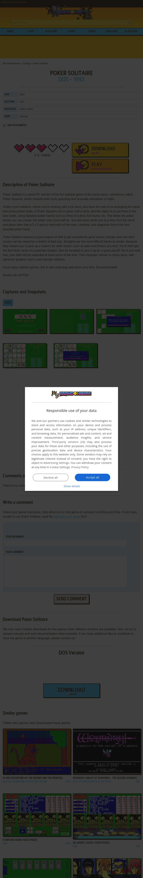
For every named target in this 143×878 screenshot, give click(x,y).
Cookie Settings (60, 467)
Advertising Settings (56, 463)
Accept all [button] (92, 477)
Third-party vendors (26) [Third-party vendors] (68, 442)
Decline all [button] (51, 477)
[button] (71, 486)
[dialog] (71, 439)
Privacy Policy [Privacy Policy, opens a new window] (80, 467)
